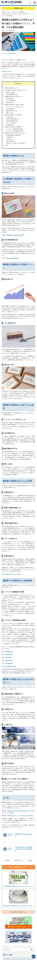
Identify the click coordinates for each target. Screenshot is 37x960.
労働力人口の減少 (10, 92)
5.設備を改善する (10, 124)
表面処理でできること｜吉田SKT (13, 574)
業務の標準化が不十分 (11, 110)
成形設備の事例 (9, 651)
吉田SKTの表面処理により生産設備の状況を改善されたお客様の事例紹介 (23, 849)
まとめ (7, 145)
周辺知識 (21, 12)
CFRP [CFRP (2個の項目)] (5, 958)
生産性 (11, 53)
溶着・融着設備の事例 (10, 666)
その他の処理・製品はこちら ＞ (18, 912)
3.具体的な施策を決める (12, 120)
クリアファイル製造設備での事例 (14, 129)
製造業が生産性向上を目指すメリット (14, 96)
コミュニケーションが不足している (14, 106)
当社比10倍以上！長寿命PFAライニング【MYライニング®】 (17, 905)
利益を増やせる (10, 98)
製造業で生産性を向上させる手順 (13, 114)
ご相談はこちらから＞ (7, 71)
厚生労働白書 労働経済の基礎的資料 (15, 235)
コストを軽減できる (11, 100)
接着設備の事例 (9, 663)
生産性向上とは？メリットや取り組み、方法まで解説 (20, 815)
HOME (3, 12)
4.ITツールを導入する (11, 122)
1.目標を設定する (10, 117)
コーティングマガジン (12, 12)
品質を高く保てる (10, 102)
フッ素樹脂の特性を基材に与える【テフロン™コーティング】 (18, 886)
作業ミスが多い (10, 112)
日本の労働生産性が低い (12, 94)
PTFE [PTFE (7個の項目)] (14, 958)
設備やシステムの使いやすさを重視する (15, 143)
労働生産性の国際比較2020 (12, 258)
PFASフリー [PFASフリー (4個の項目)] (11, 958)
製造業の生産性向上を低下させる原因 (14, 104)
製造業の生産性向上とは (11, 88)
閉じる (20, 83)
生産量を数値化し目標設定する (13, 135)
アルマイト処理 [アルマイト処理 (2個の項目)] (22, 958)
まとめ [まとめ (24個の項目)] (18, 958)
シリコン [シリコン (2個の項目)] (27, 958)
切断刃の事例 (8, 657)
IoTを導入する (9, 139)
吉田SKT (11, 60)
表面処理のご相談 (18, 8)
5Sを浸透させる (10, 137)
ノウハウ (7, 53)
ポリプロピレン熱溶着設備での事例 (14, 131)
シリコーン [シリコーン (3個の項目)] (30, 958)
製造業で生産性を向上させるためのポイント (16, 133)
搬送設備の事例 (9, 654)
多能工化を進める (10, 141)
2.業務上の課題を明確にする (13, 119)
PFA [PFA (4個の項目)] (7, 958)
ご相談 (28, 671)
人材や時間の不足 (10, 108)
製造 (14, 53)
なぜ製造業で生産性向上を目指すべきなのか (16, 90)
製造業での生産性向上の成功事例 (13, 126)
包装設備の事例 (9, 660)
